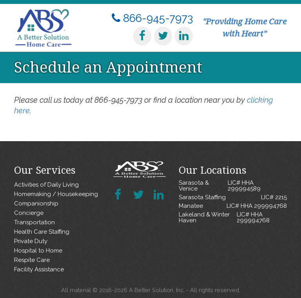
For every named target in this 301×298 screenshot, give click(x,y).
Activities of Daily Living (46, 184)
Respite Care (32, 259)
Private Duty (30, 241)
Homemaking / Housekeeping (56, 194)
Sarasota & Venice (233, 186)
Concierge (29, 212)
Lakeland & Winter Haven (233, 218)
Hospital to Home (38, 250)
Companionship (36, 203)
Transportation (34, 222)
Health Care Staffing (41, 231)
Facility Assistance (39, 269)
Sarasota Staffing (233, 197)
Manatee (233, 206)
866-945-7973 (152, 18)
